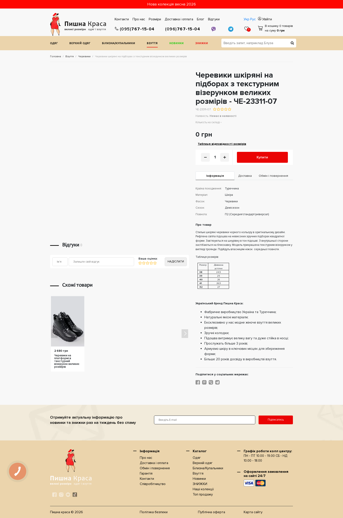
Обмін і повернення (155, 468)
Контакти (122, 19)
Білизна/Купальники (118, 43)
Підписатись (276, 419)
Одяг (54, 43)
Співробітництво (153, 484)
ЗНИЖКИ (201, 43)
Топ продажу (203, 494)
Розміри (155, 19)
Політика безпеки (154, 512)
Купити (262, 157)
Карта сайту (253, 512)
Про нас (139, 19)
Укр (246, 19)
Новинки (176, 43)
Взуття (152, 43)
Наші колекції (203, 489)
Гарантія (146, 473)
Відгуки (214, 19)
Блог (200, 19)
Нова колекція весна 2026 (171, 4)
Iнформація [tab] (215, 176)
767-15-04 (135, 29)
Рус (253, 19)
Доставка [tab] (245, 176)
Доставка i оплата (179, 19)
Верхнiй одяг (79, 43)
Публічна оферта (211, 512)
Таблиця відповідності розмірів (222, 144)
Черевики (84, 56)
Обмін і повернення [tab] (273, 176)
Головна (55, 56)
